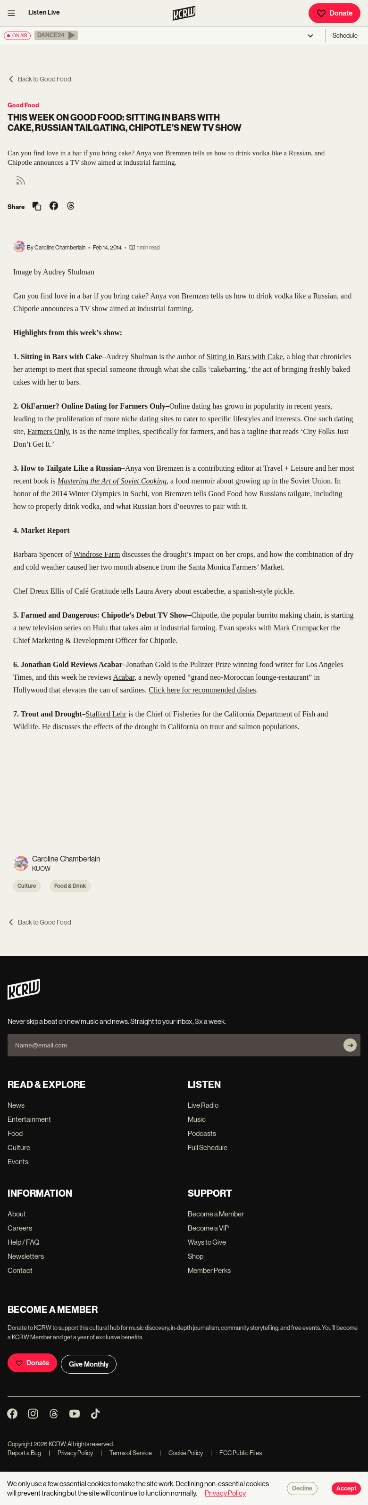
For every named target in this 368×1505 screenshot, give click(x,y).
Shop (195, 1256)
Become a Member (216, 1214)
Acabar (123, 677)
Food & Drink (70, 886)
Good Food (23, 105)
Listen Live (44, 12)
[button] (56, 35)
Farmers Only (47, 431)
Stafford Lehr (106, 714)
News (16, 1105)
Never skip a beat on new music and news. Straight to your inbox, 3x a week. (117, 1021)
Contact (20, 1270)
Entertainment (29, 1119)
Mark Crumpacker (301, 628)
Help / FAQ (24, 1242)
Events (18, 1162)
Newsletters (26, 1256)
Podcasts (202, 1133)
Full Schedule (207, 1147)
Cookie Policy (181, 1453)
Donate (334, 13)
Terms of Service (126, 1453)
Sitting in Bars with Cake (245, 357)
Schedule (345, 35)
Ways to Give (207, 1242)
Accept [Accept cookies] (346, 1488)
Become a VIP (208, 1228)
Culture (26, 886)
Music (197, 1119)
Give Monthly (89, 1364)
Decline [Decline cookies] (302, 1488)
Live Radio (203, 1105)
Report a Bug (24, 1453)
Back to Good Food (39, 79)
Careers (20, 1228)
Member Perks (209, 1270)
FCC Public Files (236, 1453)
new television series (49, 628)
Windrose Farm (96, 554)
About (17, 1214)
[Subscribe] (350, 1045)
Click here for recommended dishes (202, 690)
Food (15, 1133)
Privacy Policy (71, 1453)
